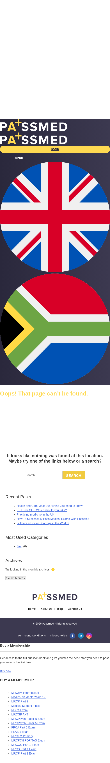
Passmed (48, 623)
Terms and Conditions (32, 635)
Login (55, 149)
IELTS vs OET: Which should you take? (42, 510)
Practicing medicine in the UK (35, 514)
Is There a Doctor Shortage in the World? (43, 523)
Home (32, 609)
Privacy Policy (58, 635)
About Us (46, 609)
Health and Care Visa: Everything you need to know (49, 505)
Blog (19, 546)
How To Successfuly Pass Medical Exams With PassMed (53, 518)
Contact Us (75, 609)
